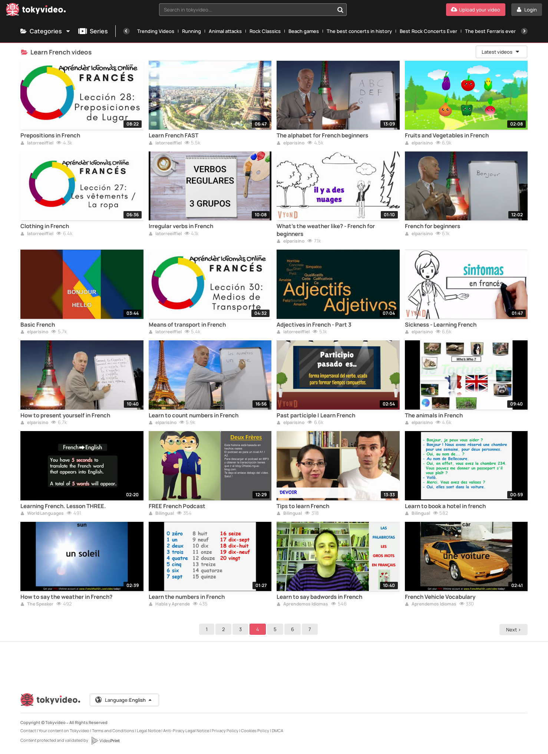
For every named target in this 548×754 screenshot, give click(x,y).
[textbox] (246, 10)
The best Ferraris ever (490, 31)
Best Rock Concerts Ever (428, 31)
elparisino (290, 143)
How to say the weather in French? (66, 597)
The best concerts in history (359, 31)
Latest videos (501, 52)
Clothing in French (44, 226)
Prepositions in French (50, 135)
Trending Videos (155, 31)
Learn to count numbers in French (193, 415)
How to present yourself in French (65, 415)
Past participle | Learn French (316, 415)
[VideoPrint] (105, 740)
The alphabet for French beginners (322, 135)
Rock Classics (265, 31)
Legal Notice (149, 730)
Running (191, 31)
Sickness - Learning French (440, 324)
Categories (45, 31)
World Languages (42, 513)
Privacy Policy (225, 730)
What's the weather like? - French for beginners (326, 230)
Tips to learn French (303, 506)
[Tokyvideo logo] (36, 11)
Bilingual (161, 513)
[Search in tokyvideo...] (340, 9)
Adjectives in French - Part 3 (314, 324)
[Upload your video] (475, 9)
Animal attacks (225, 31)
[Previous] (126, 31)
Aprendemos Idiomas (302, 604)
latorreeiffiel (36, 143)
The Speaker (36, 604)
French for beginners (432, 226)
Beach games (303, 31)
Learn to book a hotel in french (445, 506)
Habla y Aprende (169, 604)
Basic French (37, 324)
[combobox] (253, 9)
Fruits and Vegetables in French (447, 135)
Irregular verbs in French (181, 226)
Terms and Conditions (113, 730)
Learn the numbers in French (187, 597)
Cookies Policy (255, 730)
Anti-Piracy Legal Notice (186, 730)
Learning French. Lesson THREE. (63, 506)
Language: (123, 700)
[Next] (524, 31)
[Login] (526, 9)
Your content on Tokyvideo (64, 730)
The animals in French (434, 415)
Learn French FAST (173, 135)
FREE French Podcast (177, 506)
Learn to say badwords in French (319, 597)
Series (93, 31)
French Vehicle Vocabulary (440, 597)
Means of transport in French (187, 324)
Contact (28, 730)
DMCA (277, 730)
